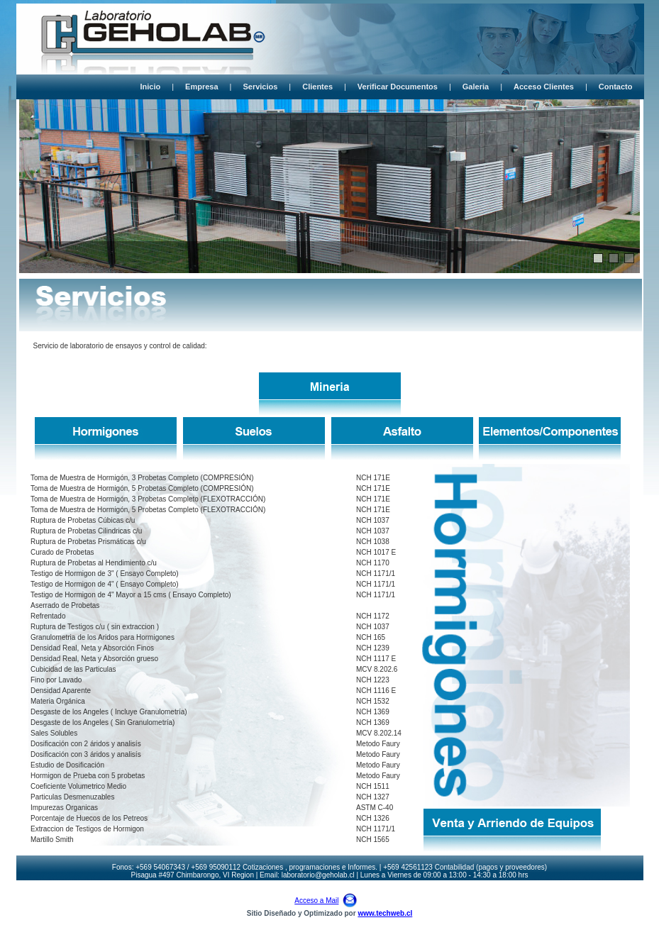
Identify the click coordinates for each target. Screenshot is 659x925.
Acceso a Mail (316, 900)
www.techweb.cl (385, 913)
